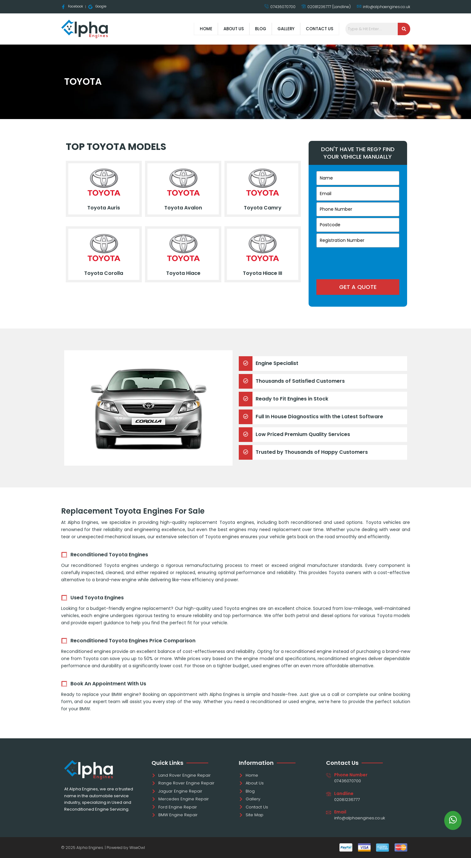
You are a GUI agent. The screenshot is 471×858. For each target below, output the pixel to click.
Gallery (280, 29)
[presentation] (357, 261)
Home (190, 29)
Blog (251, 29)
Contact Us (317, 29)
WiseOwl (137, 847)
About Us (221, 29)
